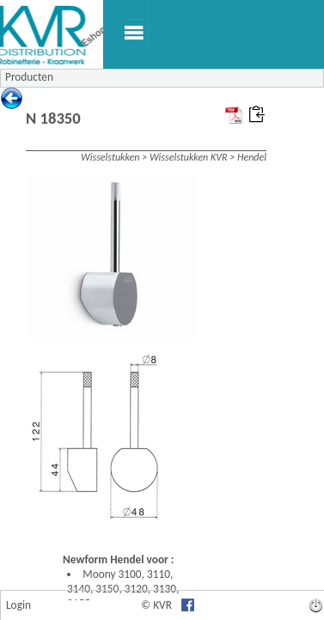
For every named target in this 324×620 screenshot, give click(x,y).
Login (18, 605)
